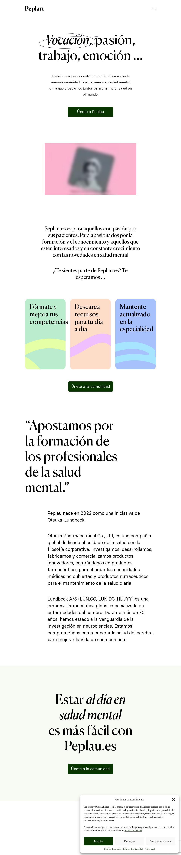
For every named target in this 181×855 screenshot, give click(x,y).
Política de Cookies (133, 830)
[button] (173, 799)
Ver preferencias (160, 841)
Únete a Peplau (90, 111)
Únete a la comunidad (90, 386)
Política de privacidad (133, 849)
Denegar (129, 841)
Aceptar (98, 841)
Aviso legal (150, 849)
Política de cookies (112, 849)
